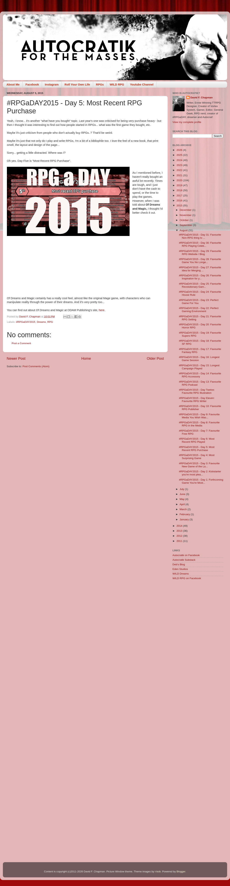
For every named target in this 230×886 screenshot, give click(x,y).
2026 (180, 150)
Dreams (41, 322)
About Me (13, 84)
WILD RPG (117, 84)
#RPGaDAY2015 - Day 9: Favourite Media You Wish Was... (199, 416)
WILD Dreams (180, 573)
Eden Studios (180, 569)
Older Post (155, 358)
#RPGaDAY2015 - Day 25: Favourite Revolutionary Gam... (200, 285)
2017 (180, 195)
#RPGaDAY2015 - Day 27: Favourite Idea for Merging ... (200, 269)
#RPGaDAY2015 (25, 322)
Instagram (52, 84)
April (183, 504)
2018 (180, 190)
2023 (180, 165)
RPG (50, 322)
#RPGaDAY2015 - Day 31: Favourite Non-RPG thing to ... (200, 236)
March (183, 509)
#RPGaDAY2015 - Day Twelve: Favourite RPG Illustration (197, 391)
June (183, 494)
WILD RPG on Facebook (186, 578)
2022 (180, 170)
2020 (180, 180)
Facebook (32, 84)
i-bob (158, 871)
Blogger (181, 871)
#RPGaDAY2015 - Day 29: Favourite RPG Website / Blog (200, 253)
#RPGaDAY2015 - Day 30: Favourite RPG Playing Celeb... (200, 244)
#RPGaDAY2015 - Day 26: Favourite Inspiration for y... (200, 277)
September (186, 225)
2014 (180, 525)
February (185, 514)
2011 (180, 541)
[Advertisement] (36, 622)
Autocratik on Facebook (186, 555)
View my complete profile (186, 122)
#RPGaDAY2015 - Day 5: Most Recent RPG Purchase (196, 449)
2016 (180, 200)
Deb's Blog (178, 564)
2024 (180, 160)
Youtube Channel (141, 84)
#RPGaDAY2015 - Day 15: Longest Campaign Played (199, 367)
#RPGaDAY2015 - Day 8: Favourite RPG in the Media (199, 424)
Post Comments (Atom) (36, 366)
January (185, 519)
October (185, 220)
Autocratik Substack (183, 559)
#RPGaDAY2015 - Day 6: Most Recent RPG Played (196, 440)
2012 (180, 535)
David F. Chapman (201, 97)
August (184, 230)
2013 (180, 530)
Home (86, 358)
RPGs (100, 84)
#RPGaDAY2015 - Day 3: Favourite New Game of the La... (199, 465)
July (182, 489)
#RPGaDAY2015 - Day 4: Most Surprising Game (196, 457)
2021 (180, 175)
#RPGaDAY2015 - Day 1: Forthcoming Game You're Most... (201, 481)
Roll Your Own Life (77, 84)
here (101, 310)
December (186, 209)
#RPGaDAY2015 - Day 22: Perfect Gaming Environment (199, 310)
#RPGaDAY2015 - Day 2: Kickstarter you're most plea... (200, 473)
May (182, 499)
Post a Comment (21, 343)
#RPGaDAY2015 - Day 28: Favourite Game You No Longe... (200, 261)
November (186, 215)
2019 (180, 185)
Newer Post (16, 358)
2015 (180, 205)
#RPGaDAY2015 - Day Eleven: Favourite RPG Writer (197, 400)
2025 (180, 155)
